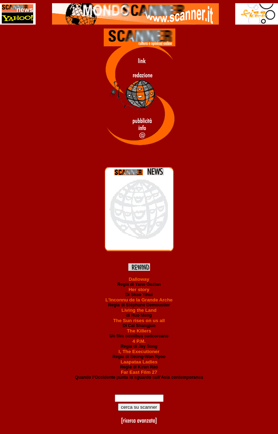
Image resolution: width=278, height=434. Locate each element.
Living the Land (139, 310)
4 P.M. (139, 341)
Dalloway (139, 279)
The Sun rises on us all (139, 320)
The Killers (139, 331)
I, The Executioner (139, 351)
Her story (139, 289)
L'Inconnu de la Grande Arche (139, 300)
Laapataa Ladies (139, 362)
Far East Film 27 (139, 372)
